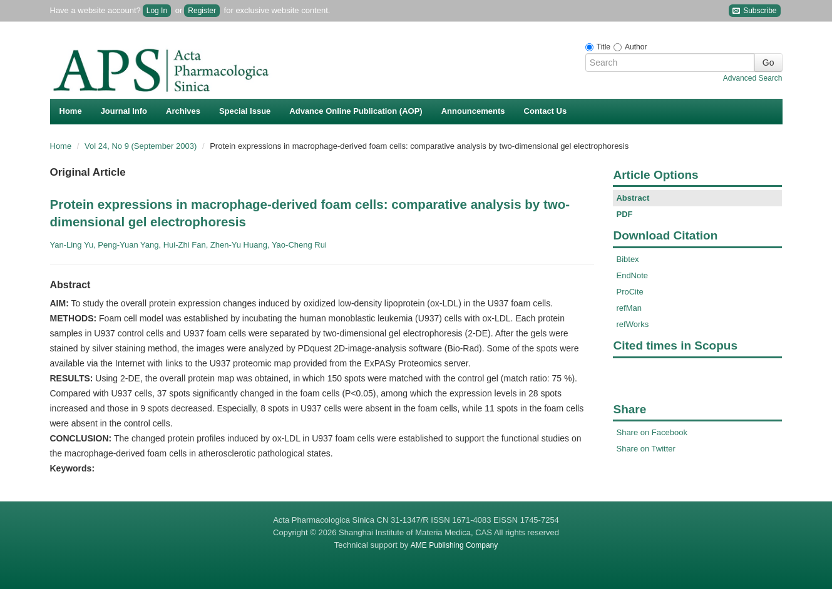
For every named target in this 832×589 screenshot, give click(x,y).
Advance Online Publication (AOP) (355, 111)
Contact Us (545, 111)
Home (70, 111)
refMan (628, 308)
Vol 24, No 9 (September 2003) (142, 146)
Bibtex (627, 259)
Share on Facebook (651, 432)
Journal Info (124, 111)
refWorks (632, 324)
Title (603, 47)
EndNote (632, 275)
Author (636, 47)
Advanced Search (753, 78)
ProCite (629, 291)
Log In (156, 10)
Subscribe (754, 11)
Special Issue (244, 111)
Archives (183, 111)
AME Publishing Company (454, 545)
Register (202, 10)
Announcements (473, 111)
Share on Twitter (645, 448)
